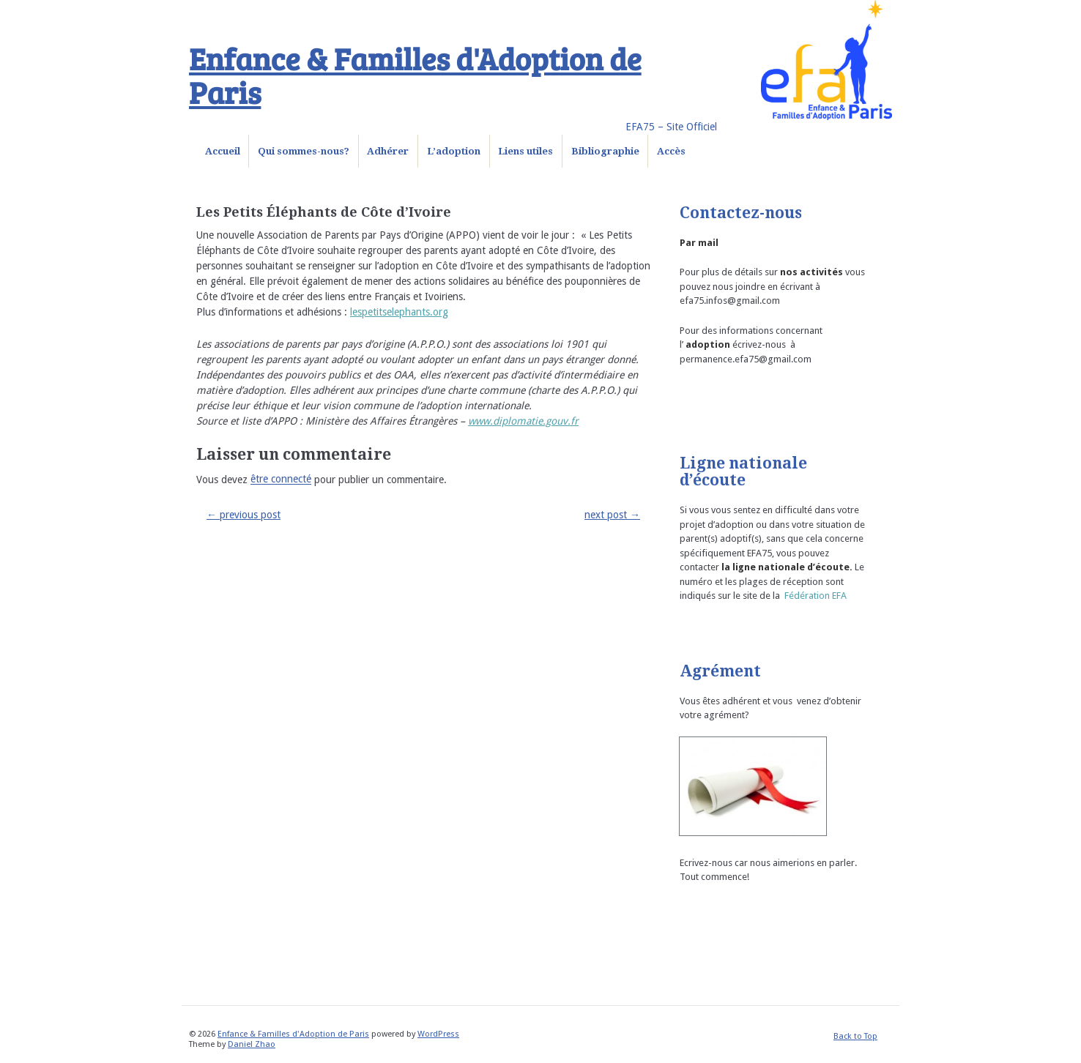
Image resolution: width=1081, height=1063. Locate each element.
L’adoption (453, 151)
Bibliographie (605, 151)
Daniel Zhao (251, 1044)
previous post (244, 515)
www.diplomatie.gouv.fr (523, 421)
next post (612, 515)
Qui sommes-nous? (303, 151)
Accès (671, 151)
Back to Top (855, 1036)
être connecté (280, 479)
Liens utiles (525, 151)
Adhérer (388, 151)
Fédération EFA (815, 595)
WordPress (438, 1034)
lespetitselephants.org (399, 312)
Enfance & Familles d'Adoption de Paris (415, 74)
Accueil (222, 151)
